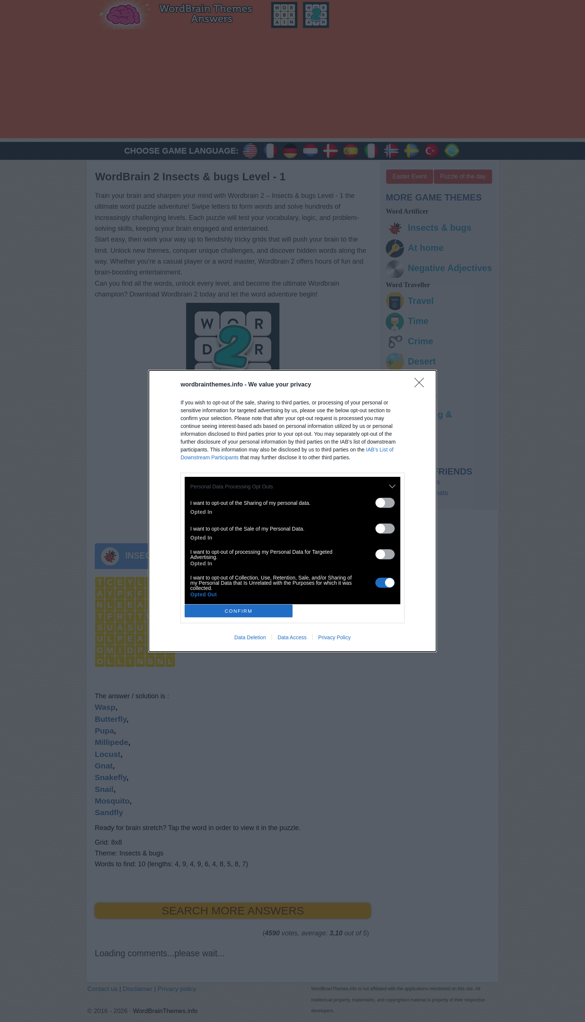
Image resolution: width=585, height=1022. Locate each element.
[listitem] (292, 486)
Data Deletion (250, 637)
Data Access (292, 637)
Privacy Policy (334, 637)
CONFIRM (239, 611)
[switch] (385, 503)
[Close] (421, 385)
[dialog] (292, 511)
